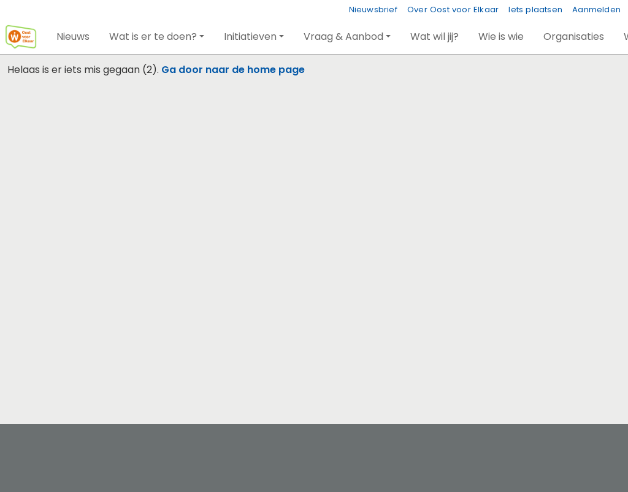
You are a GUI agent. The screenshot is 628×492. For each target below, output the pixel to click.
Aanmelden (596, 9)
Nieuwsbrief (373, 9)
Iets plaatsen (535, 9)
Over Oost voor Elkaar (453, 9)
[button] (73, 37)
